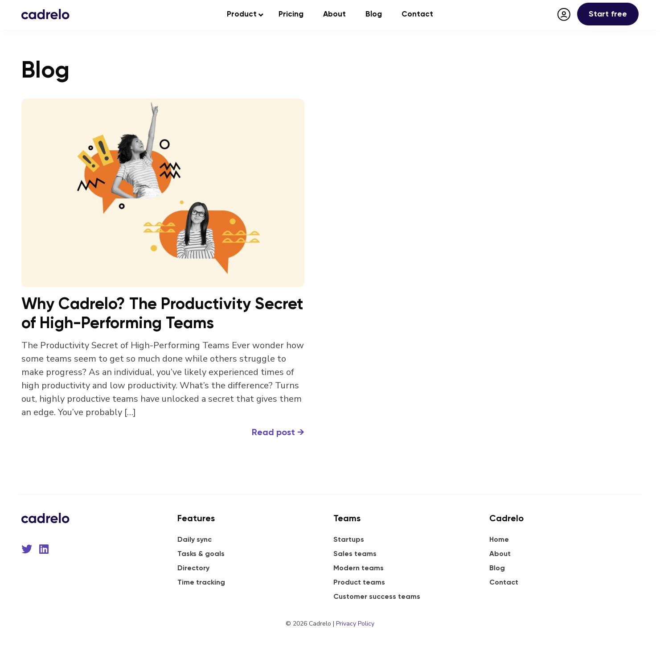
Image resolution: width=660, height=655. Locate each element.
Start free (608, 14)
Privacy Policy (355, 623)
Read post (278, 432)
